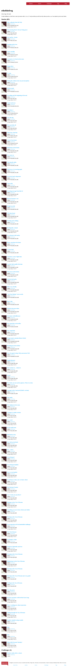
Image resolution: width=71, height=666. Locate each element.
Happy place (10, 66)
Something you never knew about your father (18, 510)
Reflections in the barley (13, 147)
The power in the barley (13, 271)
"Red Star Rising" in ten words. (15, 294)
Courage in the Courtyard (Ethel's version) (18, 390)
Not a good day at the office (14, 323)
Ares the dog (10, 117)
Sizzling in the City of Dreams (14, 583)
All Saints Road (11, 213)
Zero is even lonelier (12, 472)
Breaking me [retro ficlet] (13, 345)
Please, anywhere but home (14, 242)
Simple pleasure (11, 360)
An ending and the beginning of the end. (17, 95)
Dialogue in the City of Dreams (15, 502)
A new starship (11, 51)
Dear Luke (10, 301)
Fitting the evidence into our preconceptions (18, 80)
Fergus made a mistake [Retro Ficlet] (16, 338)
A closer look (10, 249)
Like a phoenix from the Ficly (14, 22)
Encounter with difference (13, 316)
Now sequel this (11, 330)
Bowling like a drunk (12, 228)
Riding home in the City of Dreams (16, 561)
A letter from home (12, 140)
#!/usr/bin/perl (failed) (12, 464)
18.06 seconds (10, 88)
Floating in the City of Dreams (14, 517)
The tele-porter (11, 590)
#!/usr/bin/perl (10, 457)
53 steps (9, 73)
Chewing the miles (11, 162)
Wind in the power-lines (13, 308)
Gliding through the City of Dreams (16, 612)
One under (10, 397)
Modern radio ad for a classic (14, 653)
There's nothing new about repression (16, 605)
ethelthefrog (12, 23)
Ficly (13, 3)
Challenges (49, 3)
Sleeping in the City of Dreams (14, 554)
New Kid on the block (12, 442)
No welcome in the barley (13, 235)
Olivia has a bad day (12, 132)
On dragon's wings (12, 539)
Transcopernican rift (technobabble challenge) (18, 524)
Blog (66, 3)
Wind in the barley (12, 279)
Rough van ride (11, 206)
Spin (8, 627)
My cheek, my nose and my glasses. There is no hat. (20, 383)
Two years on (10, 155)
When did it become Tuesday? (14, 642)
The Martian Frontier (12, 487)
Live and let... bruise (12, 37)
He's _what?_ (10, 449)
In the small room (11, 427)
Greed (8, 375)
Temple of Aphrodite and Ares (14, 546)
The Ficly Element (11, 532)
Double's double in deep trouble (15, 620)
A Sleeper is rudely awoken (14, 412)
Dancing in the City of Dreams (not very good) (18, 576)
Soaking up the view (12, 44)
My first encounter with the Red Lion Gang (18, 597)
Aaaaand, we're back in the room (15, 59)
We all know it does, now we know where (17, 479)
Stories (39, 3)
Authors (31, 3)
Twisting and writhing (12, 220)
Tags (58, 3)
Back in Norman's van (12, 198)
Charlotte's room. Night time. (14, 256)
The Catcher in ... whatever (14, 367)
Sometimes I (10, 110)
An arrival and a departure (14, 176)
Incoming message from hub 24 (15, 191)
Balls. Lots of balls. (12, 286)
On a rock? (10, 420)
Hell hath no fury (11, 434)
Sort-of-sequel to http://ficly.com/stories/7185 (18, 353)
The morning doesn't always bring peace (17, 29)
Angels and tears (11, 103)
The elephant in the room (13, 405)
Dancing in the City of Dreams (14, 568)
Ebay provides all (11, 125)
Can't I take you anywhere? (14, 494)
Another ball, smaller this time (14, 264)
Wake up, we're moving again (14, 169)
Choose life (10, 183)
